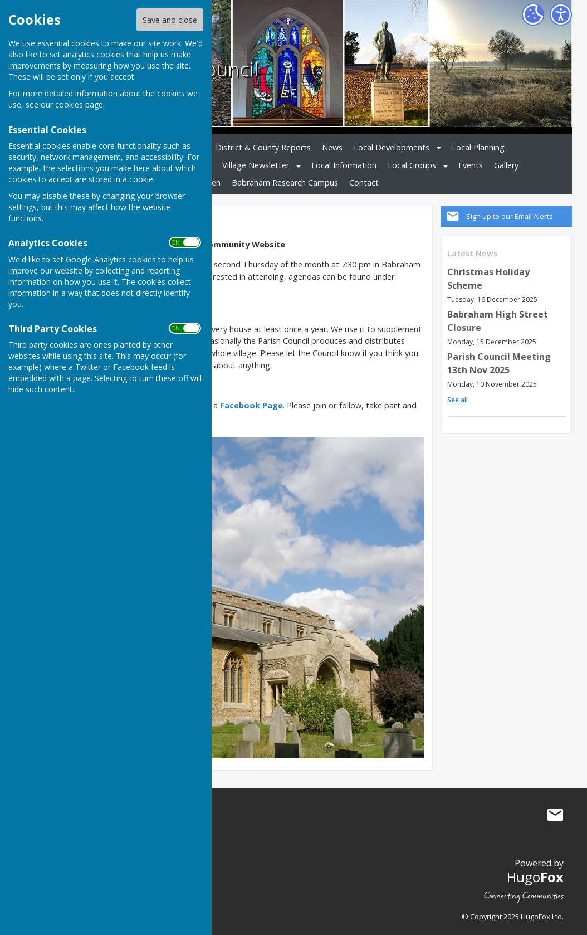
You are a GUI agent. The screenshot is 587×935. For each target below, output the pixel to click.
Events (470, 165)
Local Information (343, 165)
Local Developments (391, 147)
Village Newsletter (255, 165)
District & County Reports (263, 147)
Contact (364, 182)
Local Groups (412, 165)
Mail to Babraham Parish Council (555, 814)
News (332, 147)
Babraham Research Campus (285, 182)
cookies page (79, 104)
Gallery (506, 165)
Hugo (535, 877)
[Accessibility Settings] (561, 14)
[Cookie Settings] (533, 14)
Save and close (170, 19)
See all (457, 400)
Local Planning (478, 147)
